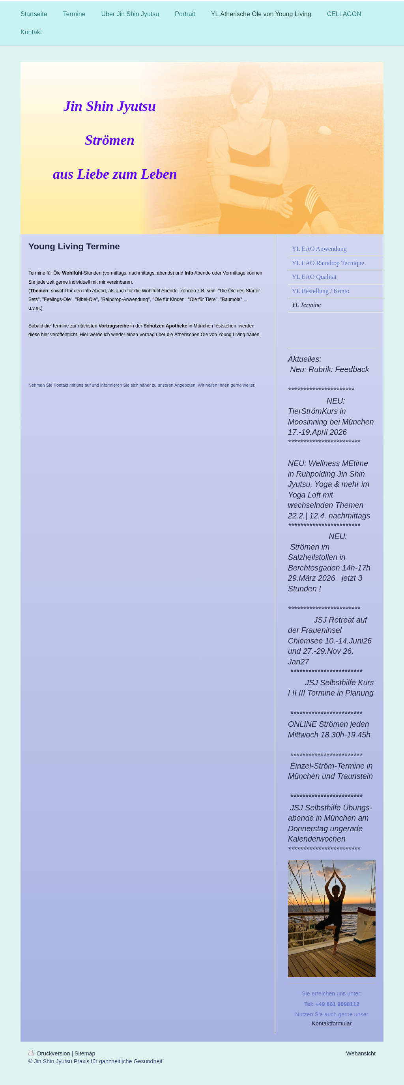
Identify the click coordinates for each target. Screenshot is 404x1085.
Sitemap (85, 1053)
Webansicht (361, 1053)
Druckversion (49, 1053)
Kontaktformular (332, 1023)
